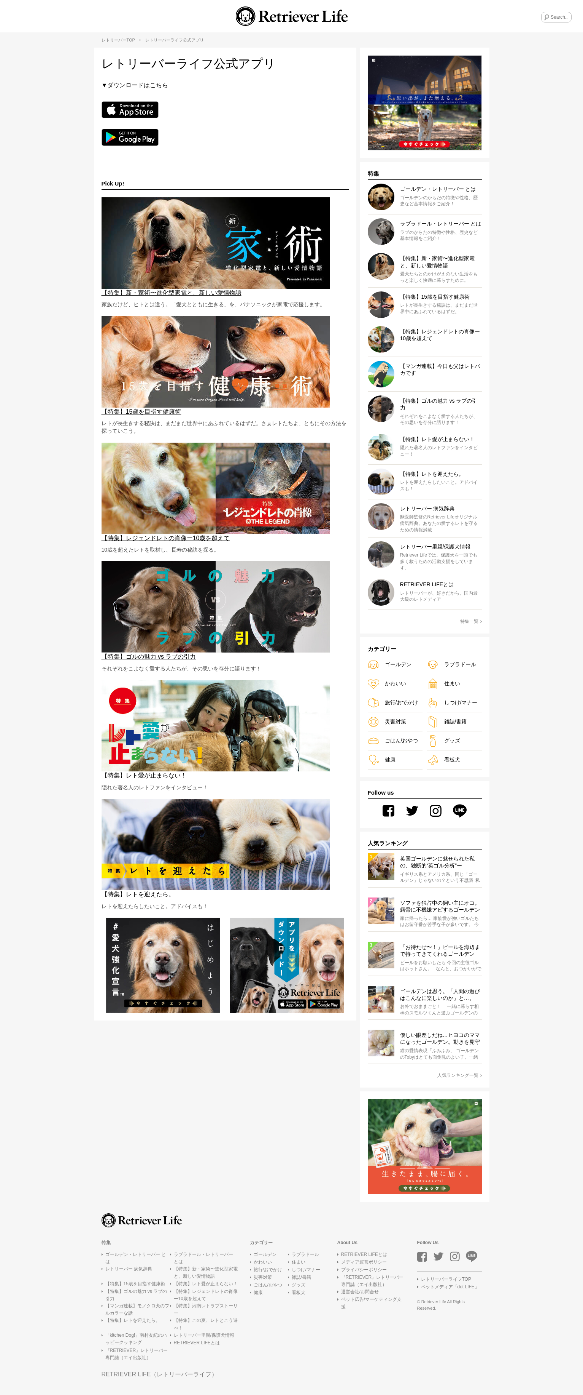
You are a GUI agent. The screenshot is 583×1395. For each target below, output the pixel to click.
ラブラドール (451, 664)
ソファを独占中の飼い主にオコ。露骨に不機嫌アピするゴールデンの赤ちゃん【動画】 (440, 906)
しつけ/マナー (452, 702)
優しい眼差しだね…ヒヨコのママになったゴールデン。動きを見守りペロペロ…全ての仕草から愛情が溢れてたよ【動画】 (440, 1039)
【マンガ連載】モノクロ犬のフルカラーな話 (137, 1309)
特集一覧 (471, 621)
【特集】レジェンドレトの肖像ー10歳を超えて (206, 1295)
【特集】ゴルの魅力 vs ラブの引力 (136, 1295)
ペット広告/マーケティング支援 (371, 1303)
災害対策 (387, 721)
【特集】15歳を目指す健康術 (135, 1283)
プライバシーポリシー (364, 1269)
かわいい (387, 683)
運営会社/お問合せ (360, 1292)
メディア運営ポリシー (364, 1262)
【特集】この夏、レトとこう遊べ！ (206, 1324)
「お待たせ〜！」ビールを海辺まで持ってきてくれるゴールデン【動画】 (440, 951)
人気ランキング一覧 (459, 1075)
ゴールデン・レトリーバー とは (135, 1258)
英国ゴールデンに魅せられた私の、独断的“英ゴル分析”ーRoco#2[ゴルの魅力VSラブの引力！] (437, 862)
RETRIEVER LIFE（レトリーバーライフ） (160, 1374)
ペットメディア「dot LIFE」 (450, 1286)
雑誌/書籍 (447, 721)
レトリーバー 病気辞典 (128, 1269)
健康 (382, 759)
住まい (443, 683)
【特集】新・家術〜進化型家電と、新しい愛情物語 (206, 1273)
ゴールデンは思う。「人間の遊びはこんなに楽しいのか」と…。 (440, 994)
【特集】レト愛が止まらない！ (206, 1283)
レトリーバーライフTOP (446, 1279)
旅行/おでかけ (393, 702)
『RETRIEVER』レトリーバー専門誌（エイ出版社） (136, 1354)
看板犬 (443, 759)
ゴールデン (389, 664)
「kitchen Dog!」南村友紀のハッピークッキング (136, 1339)
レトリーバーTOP (118, 40)
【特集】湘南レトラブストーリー (206, 1309)
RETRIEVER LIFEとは (197, 1342)
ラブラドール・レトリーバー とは (203, 1258)
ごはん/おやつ (393, 740)
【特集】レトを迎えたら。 (132, 1320)
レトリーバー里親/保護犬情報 (204, 1335)
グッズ (443, 740)
